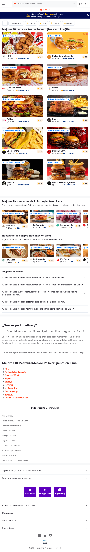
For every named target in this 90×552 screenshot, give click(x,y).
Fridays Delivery (9, 436)
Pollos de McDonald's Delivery (15, 421)
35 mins (55, 23)
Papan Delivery (8, 431)
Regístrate (49, 14)
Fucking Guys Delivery (11, 450)
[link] (22, 45)
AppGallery (59, 491)
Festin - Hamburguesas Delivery (15, 460)
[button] (45, 10)
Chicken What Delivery (11, 426)
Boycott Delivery (9, 455)
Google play (45, 491)
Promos (31, 23)
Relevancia (16, 23)
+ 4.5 (43, 23)
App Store (30, 491)
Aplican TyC (56, 17)
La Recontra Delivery (11, 445)
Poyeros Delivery (9, 440)
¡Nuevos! (68, 23)
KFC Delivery (7, 416)
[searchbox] (44, 4)
